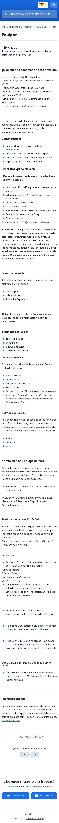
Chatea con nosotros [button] (17, 796)
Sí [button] (24, 754)
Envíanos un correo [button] (46, 796)
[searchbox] (29, 14)
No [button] (34, 754)
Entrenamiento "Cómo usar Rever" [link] (37, 26)
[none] (43, 5)
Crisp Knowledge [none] (35, 818)
